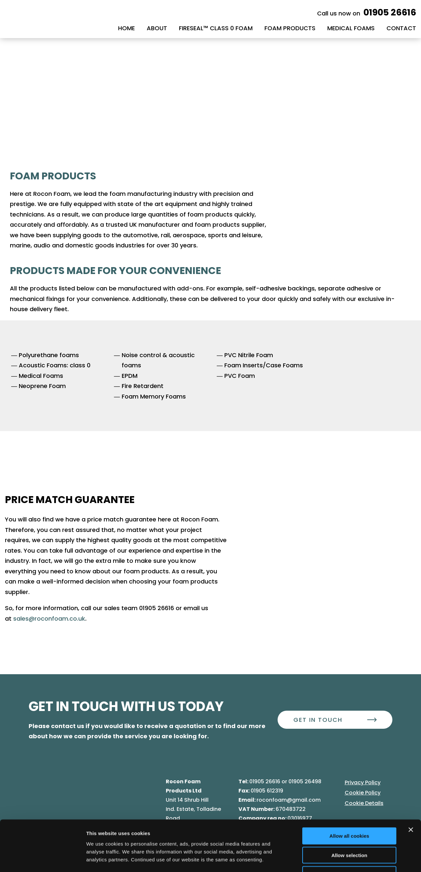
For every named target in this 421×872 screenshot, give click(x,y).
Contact (401, 28)
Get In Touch (317, 720)
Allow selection (349, 811)
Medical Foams (351, 28)
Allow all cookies (349, 791)
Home (126, 28)
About (157, 28)
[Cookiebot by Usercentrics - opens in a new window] (42, 859)
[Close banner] (411, 785)
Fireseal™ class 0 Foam (216, 28)
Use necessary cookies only (349, 830)
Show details (345, 859)
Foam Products (289, 28)
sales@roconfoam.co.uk (49, 618)
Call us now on (366, 13)
